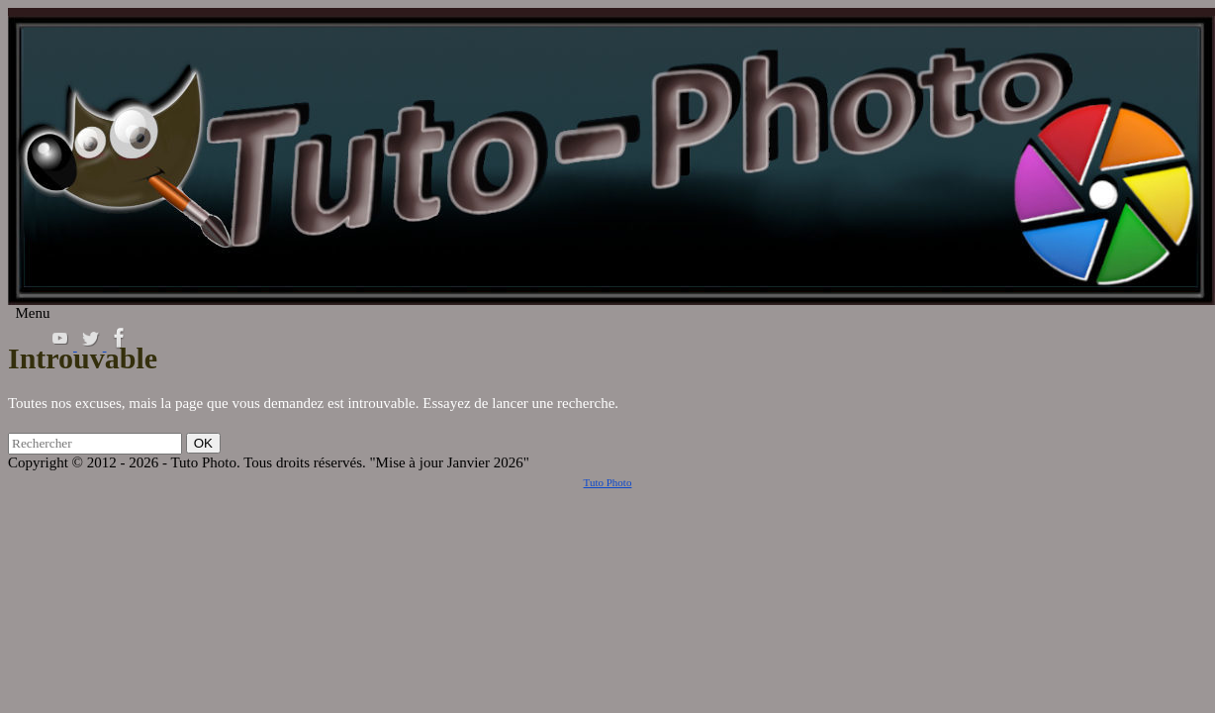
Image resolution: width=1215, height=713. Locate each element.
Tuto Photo (608, 482)
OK (207, 443)
